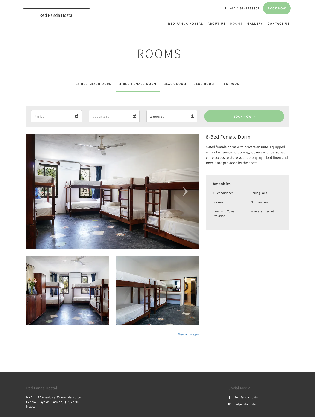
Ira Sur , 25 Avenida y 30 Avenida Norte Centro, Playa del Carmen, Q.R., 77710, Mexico (53, 401)
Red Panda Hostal (243, 397)
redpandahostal (242, 404)
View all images (188, 334)
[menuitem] (186, 23)
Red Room (231, 84)
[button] (39, 191)
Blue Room (204, 84)
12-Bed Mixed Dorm (93, 84)
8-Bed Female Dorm (137, 84)
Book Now (242, 116)
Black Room (175, 84)
